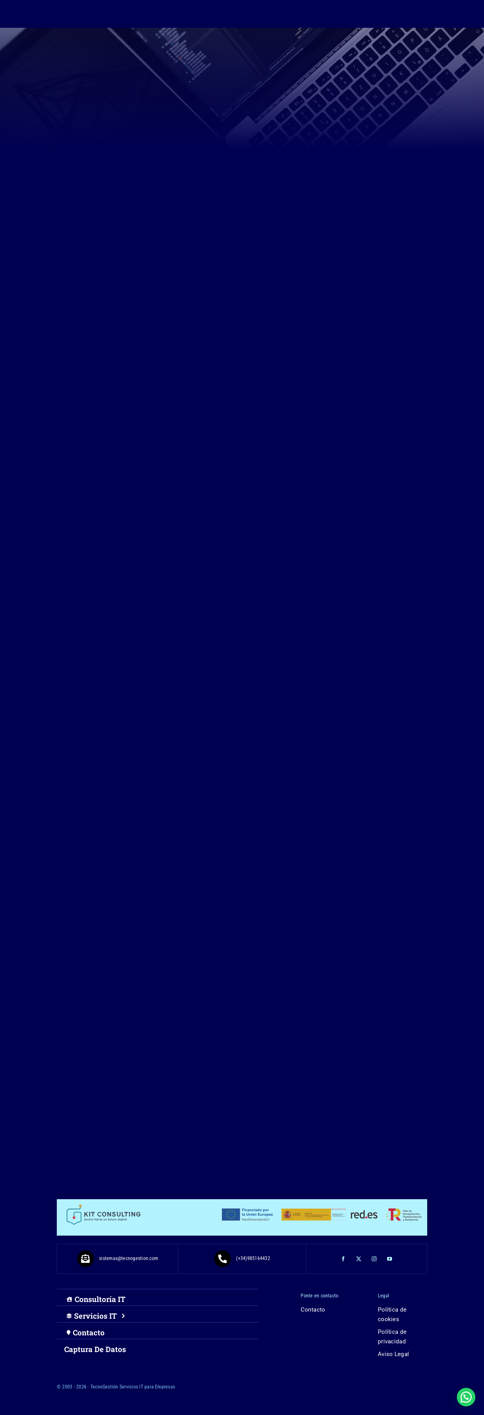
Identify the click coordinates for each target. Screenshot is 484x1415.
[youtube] (390, 1259)
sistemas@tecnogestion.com (117, 1258)
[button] (466, 1397)
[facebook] (343, 1259)
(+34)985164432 (242, 1258)
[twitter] (359, 1259)
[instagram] (374, 1259)
